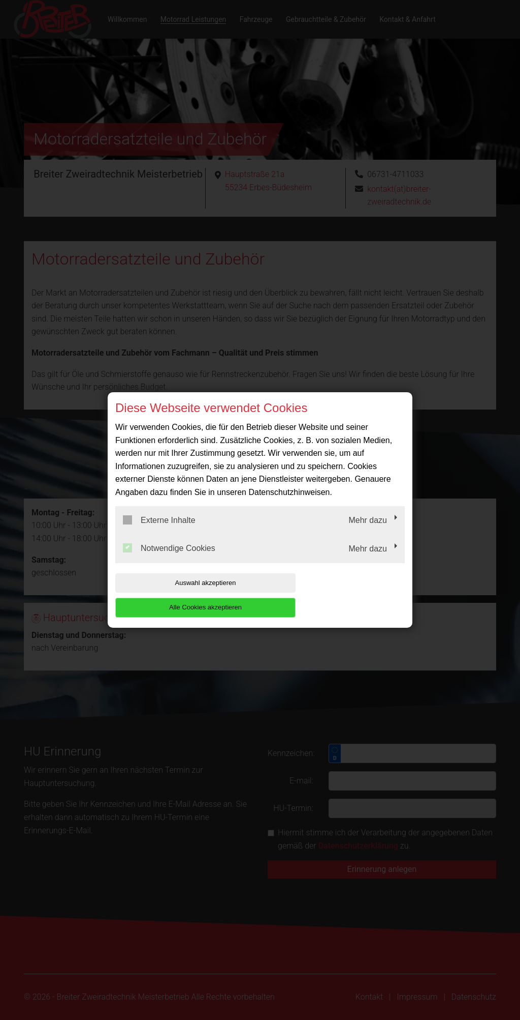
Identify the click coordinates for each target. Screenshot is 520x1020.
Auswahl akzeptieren (180, 595)
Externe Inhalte (159, 532)
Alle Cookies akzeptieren (339, 595)
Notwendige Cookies (169, 560)
